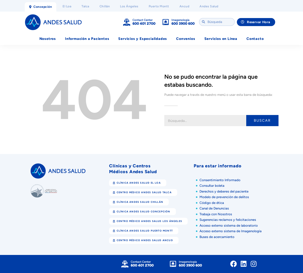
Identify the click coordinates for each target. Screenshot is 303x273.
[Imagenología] (165, 22)
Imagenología (180, 20)
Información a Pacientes (87, 39)
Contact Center (142, 20)
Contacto (255, 39)
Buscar (262, 121)
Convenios (185, 39)
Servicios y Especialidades (142, 39)
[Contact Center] (126, 22)
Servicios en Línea (220, 39)
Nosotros (47, 39)
